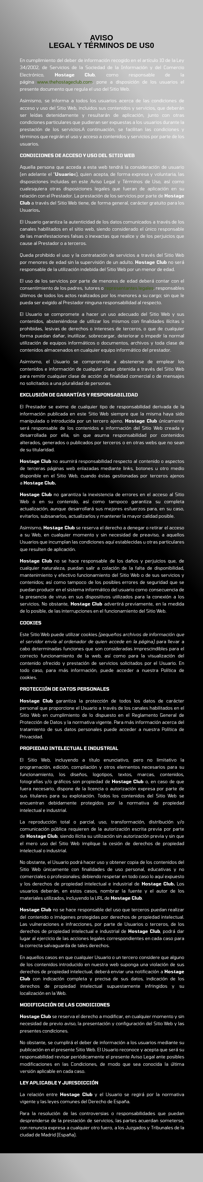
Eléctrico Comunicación (62, 1142)
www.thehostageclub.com (65, 81)
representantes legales (129, 287)
